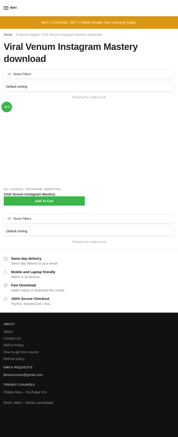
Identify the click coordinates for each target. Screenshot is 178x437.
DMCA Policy (13, 345)
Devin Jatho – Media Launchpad (28, 403)
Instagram (34, 189)
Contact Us (12, 338)
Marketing (52, 189)
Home (8, 34)
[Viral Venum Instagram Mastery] (44, 144)
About (8, 331)
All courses (13, 189)
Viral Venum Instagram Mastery (29, 194)
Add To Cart (44, 201)
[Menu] (6, 8)
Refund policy (14, 359)
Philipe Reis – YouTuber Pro (25, 392)
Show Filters (22, 74)
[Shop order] (89, 86)
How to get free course (20, 352)
